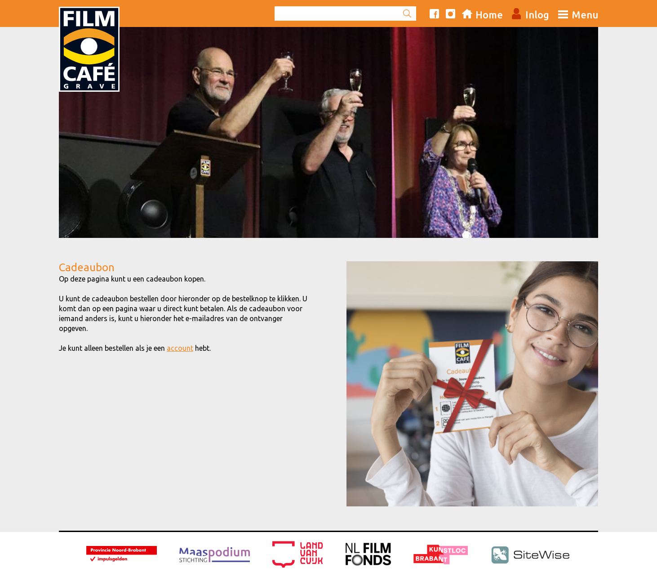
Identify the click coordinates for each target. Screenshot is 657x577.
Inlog (537, 14)
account (180, 348)
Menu (585, 14)
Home (489, 14)
